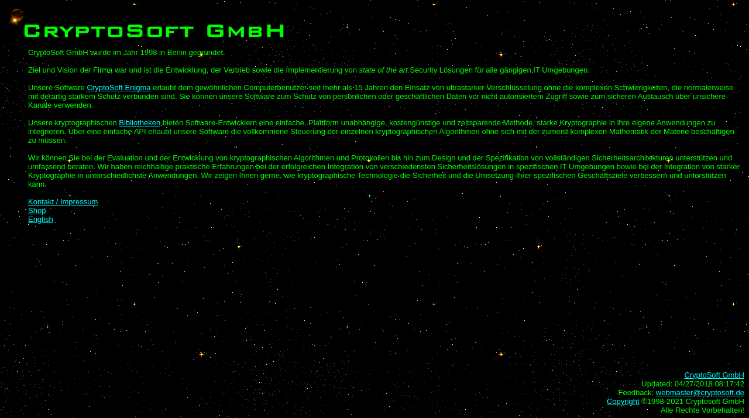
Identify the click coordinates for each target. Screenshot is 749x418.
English (40, 219)
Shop (37, 210)
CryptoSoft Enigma (118, 87)
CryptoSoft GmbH (714, 375)
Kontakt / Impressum (63, 201)
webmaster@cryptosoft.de (700, 392)
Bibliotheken (139, 122)
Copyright (623, 401)
